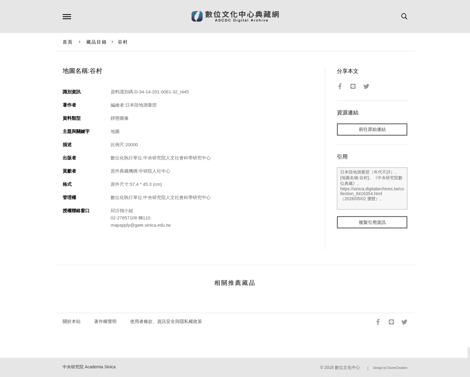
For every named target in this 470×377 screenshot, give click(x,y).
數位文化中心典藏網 (235, 16)
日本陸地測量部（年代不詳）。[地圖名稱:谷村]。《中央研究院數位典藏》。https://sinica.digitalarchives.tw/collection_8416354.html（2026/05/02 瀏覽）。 (372, 189)
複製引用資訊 (372, 222)
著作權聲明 (105, 321)
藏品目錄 (96, 41)
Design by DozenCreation (390, 367)
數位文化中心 (347, 367)
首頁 (68, 41)
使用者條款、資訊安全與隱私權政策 (166, 321)
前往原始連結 (372, 129)
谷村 (123, 41)
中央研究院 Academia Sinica (89, 367)
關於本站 (72, 321)
